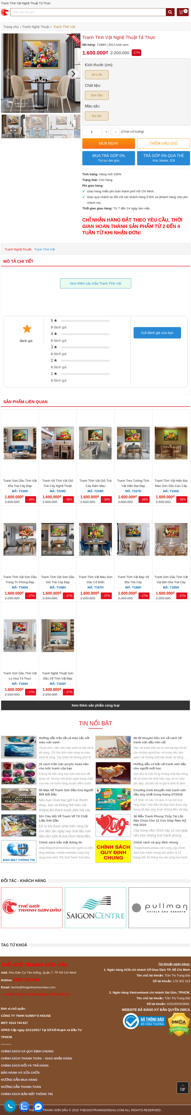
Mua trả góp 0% (108, 158)
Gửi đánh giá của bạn (157, 333)
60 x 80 (97, 74)
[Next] (73, 74)
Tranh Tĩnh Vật (44, 249)
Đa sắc (97, 116)
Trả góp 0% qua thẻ (163, 158)
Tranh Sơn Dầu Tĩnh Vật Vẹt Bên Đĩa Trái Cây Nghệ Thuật (171, 582)
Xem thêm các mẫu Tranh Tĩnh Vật (95, 283)
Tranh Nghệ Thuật (18, 249)
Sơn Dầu (97, 95)
